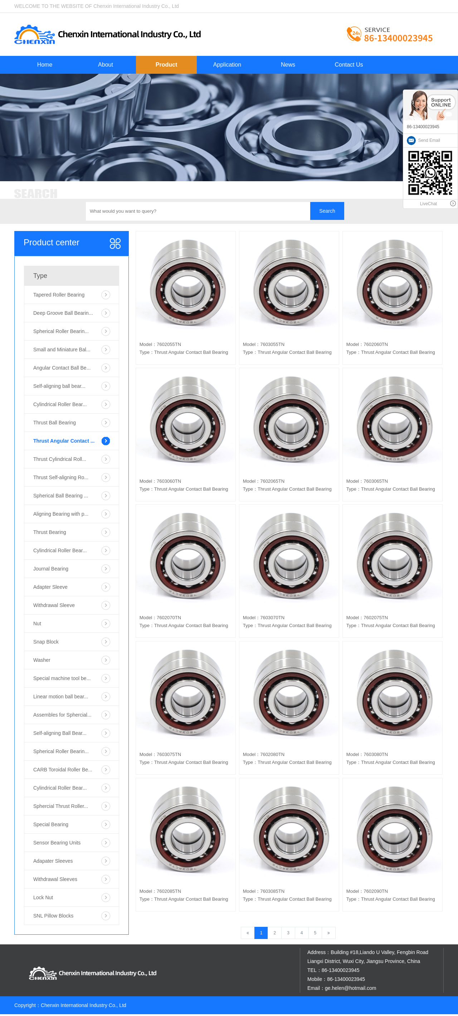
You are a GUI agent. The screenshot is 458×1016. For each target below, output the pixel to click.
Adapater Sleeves (53, 861)
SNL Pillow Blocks (53, 916)
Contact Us (349, 65)
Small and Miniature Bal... (62, 349)
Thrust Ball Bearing (54, 422)
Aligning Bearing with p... (60, 514)
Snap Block (46, 642)
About (105, 65)
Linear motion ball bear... (60, 696)
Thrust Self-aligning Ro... (60, 477)
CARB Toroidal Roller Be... (62, 769)
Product (166, 65)
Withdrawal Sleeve (54, 605)
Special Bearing (50, 824)
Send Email (423, 140)
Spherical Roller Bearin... (61, 331)
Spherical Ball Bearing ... (60, 496)
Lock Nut (43, 897)
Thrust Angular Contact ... (63, 441)
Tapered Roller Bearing (58, 295)
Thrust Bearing (49, 532)
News (288, 65)
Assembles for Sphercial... (62, 715)
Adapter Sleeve (50, 587)
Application (227, 65)
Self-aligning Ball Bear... (60, 733)
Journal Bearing (50, 569)
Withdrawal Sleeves (55, 879)
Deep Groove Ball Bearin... (63, 313)
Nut (37, 623)
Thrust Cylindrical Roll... (59, 459)
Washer (41, 660)
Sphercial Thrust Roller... (60, 806)
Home (45, 65)
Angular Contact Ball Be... (62, 368)
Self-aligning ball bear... (59, 386)
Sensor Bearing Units (57, 843)
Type (40, 275)
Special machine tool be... (62, 678)
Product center (51, 242)
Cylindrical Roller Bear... (60, 404)
